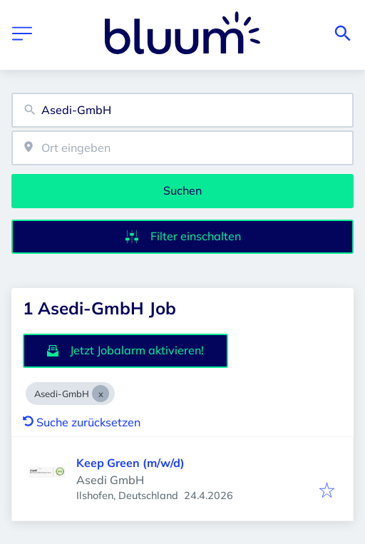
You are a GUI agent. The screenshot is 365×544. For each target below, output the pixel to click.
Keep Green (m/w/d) (130, 463)
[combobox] (182, 110)
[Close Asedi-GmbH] (100, 393)
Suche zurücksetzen (81, 422)
